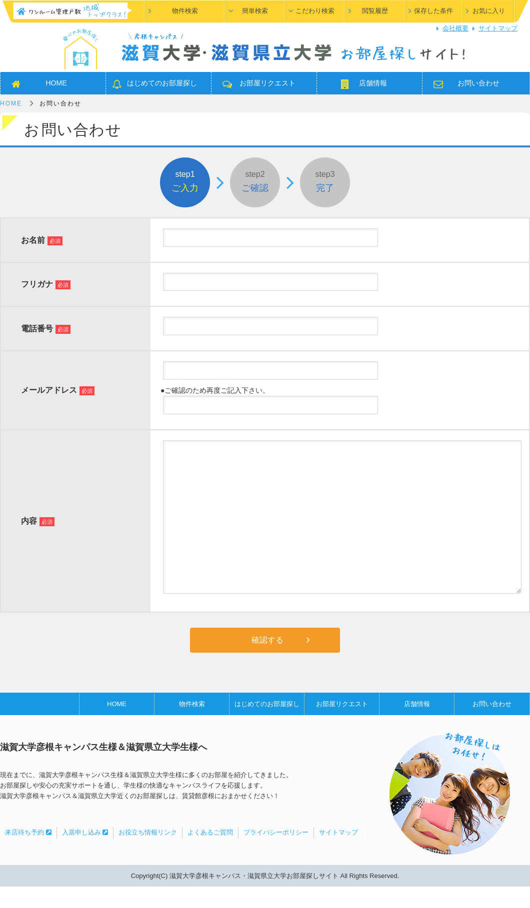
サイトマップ (498, 28)
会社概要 (455, 28)
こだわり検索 (315, 10)
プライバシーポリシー (276, 832)
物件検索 (185, 10)
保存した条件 (433, 10)
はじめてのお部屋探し (162, 83)
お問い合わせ (479, 83)
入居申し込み (85, 832)
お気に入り (488, 10)
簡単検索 (255, 10)
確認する (268, 640)
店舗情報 (373, 83)
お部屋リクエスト (268, 83)
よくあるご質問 (210, 832)
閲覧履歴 (375, 10)
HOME (56, 83)
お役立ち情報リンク (147, 832)
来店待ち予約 (28, 832)
